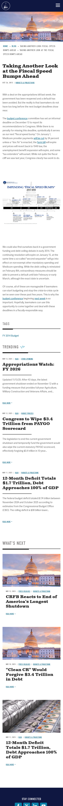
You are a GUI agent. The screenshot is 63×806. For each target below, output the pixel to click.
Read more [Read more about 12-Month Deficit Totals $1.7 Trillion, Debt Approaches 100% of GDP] (7, 522)
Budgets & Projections (41, 591)
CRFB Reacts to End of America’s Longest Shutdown (31, 601)
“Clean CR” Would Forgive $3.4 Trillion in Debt (29, 674)
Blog (20, 737)
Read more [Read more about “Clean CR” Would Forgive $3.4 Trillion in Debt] (10, 687)
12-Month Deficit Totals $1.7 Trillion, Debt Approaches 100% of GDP (31, 483)
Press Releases (24, 591)
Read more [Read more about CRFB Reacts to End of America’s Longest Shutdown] (10, 614)
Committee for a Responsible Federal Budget (6, 6)
